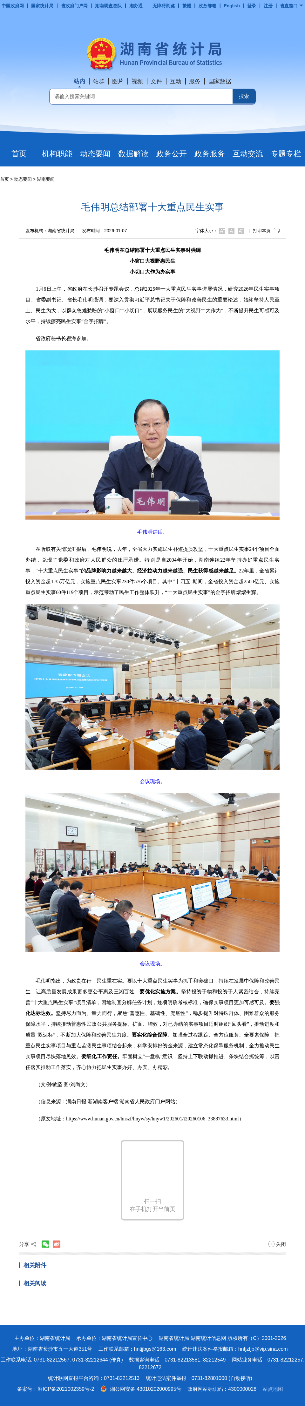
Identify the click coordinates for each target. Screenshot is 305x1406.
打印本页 (266, 230)
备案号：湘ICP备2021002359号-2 (55, 1389)
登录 (251, 5)
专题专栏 (286, 153)
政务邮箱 (207, 5)
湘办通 (136, 5)
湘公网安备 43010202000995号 (140, 1389)
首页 (19, 153)
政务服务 (209, 153)
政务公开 (171, 153)
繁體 (186, 5)
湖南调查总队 (108, 5)
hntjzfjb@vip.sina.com (263, 1349)
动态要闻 (95, 153)
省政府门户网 (74, 5)
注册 (268, 5)
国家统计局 (42, 5)
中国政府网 (13, 5)
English (232, 5)
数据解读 (133, 153)
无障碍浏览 (163, 5)
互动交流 (248, 153)
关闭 (277, 1244)
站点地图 (273, 1389)
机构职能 (57, 153)
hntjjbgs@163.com (155, 1349)
